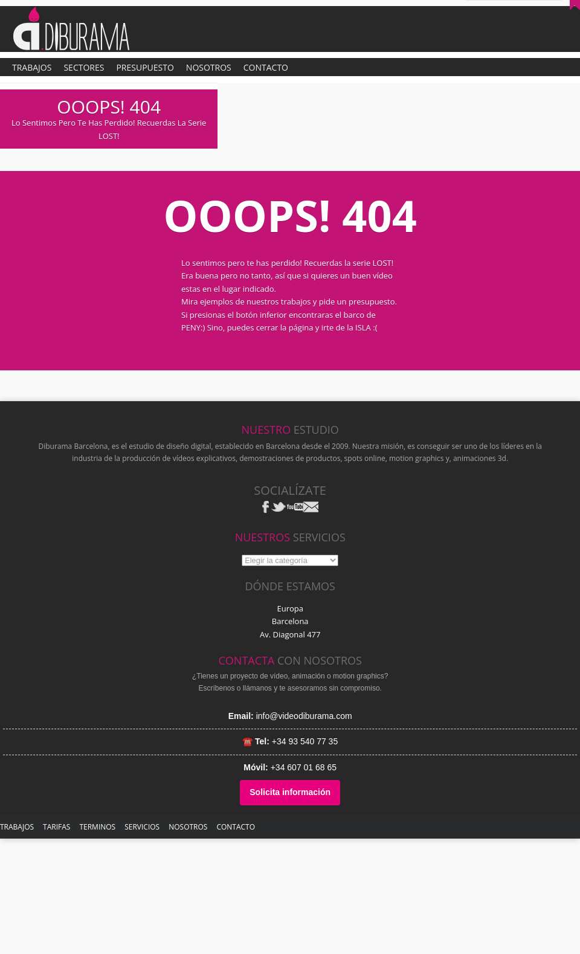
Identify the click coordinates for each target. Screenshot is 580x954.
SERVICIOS (142, 827)
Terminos (97, 827)
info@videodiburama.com (304, 716)
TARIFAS (56, 827)
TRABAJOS (17, 827)
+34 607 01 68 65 (304, 767)
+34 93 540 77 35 (305, 741)
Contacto (235, 827)
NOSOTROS (188, 827)
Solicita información (290, 792)
